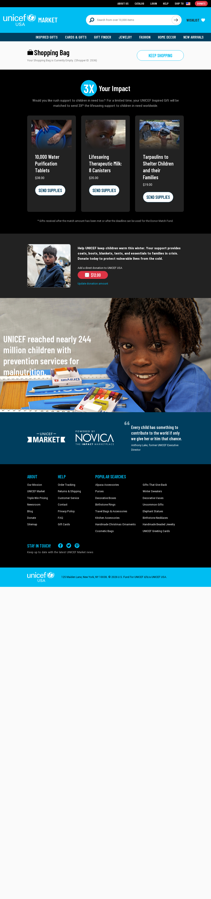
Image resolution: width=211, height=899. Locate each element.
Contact (62, 505)
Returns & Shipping (69, 491)
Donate (31, 518)
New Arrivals (193, 37)
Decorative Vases (153, 498)
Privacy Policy (66, 511)
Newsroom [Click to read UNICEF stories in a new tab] (33, 505)
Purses (99, 491)
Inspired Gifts (47, 37)
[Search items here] (129, 20)
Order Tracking (66, 485)
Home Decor (167, 37)
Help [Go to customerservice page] (166, 3)
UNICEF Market (36, 491)
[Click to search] (176, 20)
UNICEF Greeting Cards (156, 531)
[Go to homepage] (30, 20)
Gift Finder (102, 37)
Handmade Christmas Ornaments (115, 524)
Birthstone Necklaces (155, 518)
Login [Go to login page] (153, 3)
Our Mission (34, 485)
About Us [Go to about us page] (123, 3)
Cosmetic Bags (104, 531)
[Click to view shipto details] (182, 3)
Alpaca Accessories (107, 485)
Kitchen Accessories (107, 518)
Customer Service (68, 498)
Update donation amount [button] (93, 284)
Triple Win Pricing (37, 498)
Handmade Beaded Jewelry (159, 524)
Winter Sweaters (152, 491)
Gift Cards (64, 524)
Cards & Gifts (76, 37)
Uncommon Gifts (153, 505)
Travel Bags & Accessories (111, 511)
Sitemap (32, 524)
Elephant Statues (153, 511)
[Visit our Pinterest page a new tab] (77, 545)
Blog (30, 511)
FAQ (60, 518)
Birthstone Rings (105, 505)
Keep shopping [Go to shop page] (160, 55)
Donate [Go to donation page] (201, 3)
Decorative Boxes (105, 498)
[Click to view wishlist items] (196, 20)
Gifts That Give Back (155, 485)
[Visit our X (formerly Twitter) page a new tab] (68, 545)
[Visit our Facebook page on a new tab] (60, 545)
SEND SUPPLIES (50, 190)
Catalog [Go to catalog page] (139, 3)
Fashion (145, 37)
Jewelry (125, 37)
